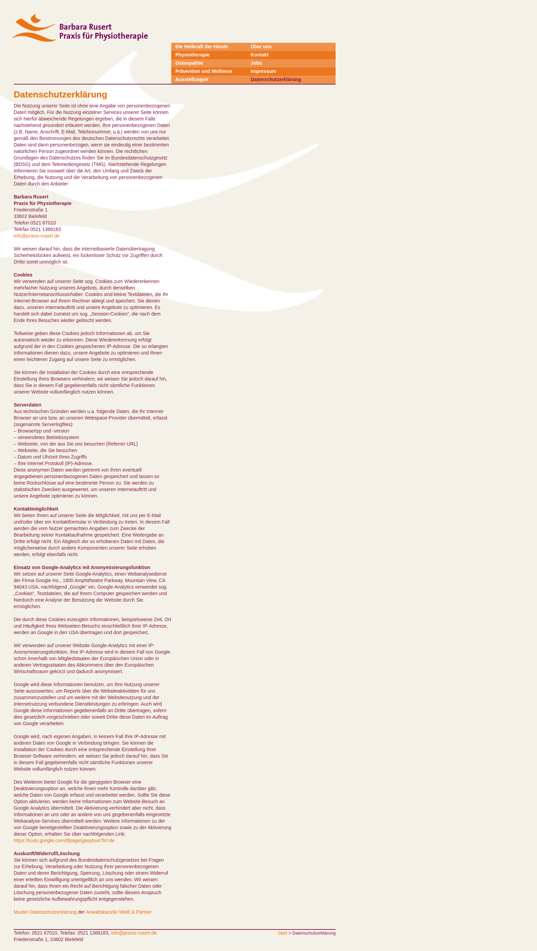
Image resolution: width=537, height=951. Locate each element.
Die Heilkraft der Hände (201, 46)
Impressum (263, 71)
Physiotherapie (192, 54)
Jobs (256, 63)
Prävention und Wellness (203, 71)
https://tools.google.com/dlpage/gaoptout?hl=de (64, 840)
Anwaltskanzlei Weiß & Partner (119, 912)
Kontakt (259, 54)
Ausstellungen (191, 79)
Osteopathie (189, 63)
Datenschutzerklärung (276, 79)
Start (282, 933)
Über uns (261, 46)
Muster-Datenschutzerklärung (45, 912)
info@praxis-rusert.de (37, 236)
